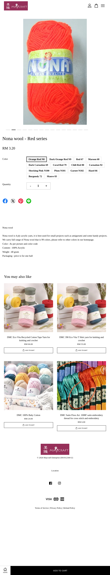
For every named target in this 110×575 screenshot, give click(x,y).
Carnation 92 (96, 165)
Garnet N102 (77, 170)
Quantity (6, 184)
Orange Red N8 (37, 159)
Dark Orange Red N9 (60, 159)
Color (5, 159)
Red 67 (79, 159)
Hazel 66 (93, 170)
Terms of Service (42, 508)
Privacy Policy (56, 508)
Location (54, 471)
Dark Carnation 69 (38, 165)
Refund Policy (69, 508)
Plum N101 (59, 170)
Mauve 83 (52, 176)
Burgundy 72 (35, 176)
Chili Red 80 (77, 165)
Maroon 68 (93, 159)
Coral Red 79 (59, 165)
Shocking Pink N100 (39, 170)
